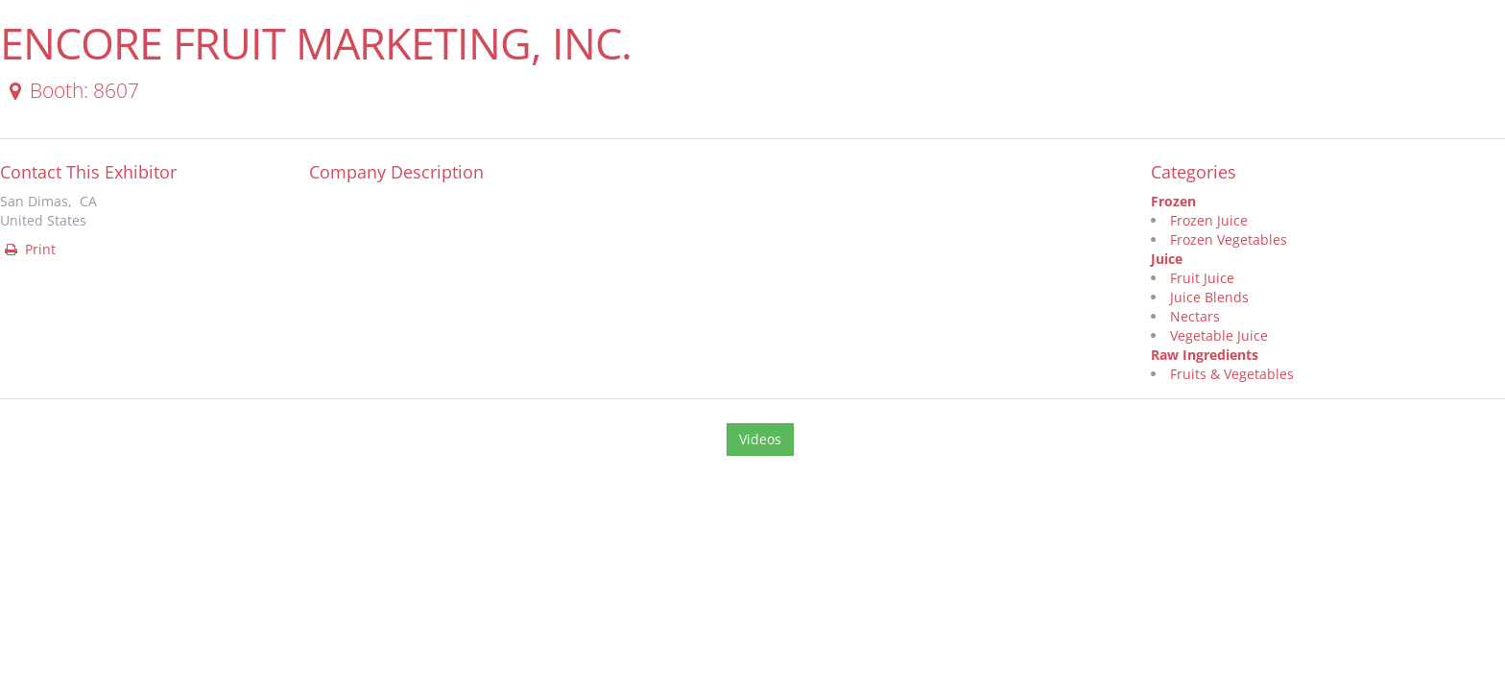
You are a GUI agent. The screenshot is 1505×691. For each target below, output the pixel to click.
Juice (1166, 259)
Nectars (1195, 316)
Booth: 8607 (70, 90)
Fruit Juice (1202, 278)
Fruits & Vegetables (1232, 374)
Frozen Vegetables (1228, 239)
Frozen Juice (1209, 220)
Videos (760, 439)
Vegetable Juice (1219, 335)
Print (29, 249)
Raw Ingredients (1204, 355)
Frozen (1173, 201)
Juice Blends (1209, 297)
